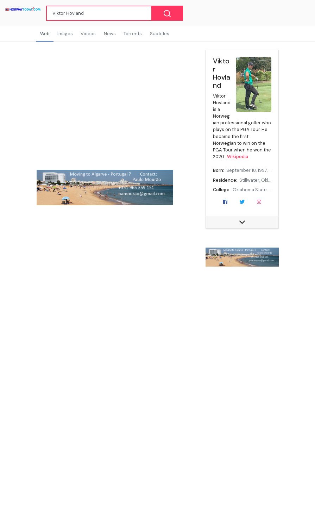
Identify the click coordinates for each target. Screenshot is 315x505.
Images (65, 34)
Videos (88, 34)
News (110, 34)
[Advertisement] (242, 386)
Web (45, 34)
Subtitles (159, 34)
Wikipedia (237, 157)
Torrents (133, 34)
